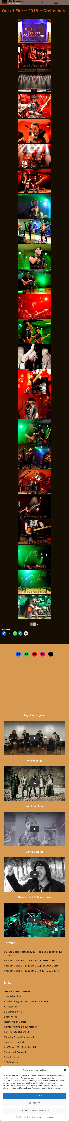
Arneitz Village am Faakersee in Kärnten (26, 1001)
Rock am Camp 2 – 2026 (17, 965)
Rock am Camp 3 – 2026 (17, 970)
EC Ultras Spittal (13, 1011)
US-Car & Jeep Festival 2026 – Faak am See (27, 951)
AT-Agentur (10, 1006)
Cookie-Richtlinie (23, 1117)
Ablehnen (34, 1103)
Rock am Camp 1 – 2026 (17, 960)
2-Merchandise (12, 996)
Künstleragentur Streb (16, 1031)
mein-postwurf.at (14, 1042)
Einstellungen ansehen (35, 1110)
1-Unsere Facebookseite (17, 991)
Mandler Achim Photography (20, 1037)
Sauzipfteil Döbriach (15, 1052)
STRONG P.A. (11, 1062)
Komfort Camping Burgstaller (20, 1026)
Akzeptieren (34, 1095)
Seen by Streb (12, 1057)
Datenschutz (37, 1117)
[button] (65, 1070)
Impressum (48, 1117)
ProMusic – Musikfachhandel (20, 1047)
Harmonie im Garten (15, 1021)
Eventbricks (10, 1016)
